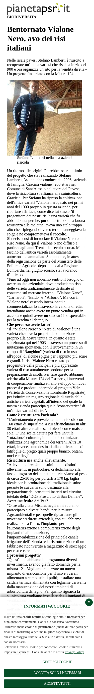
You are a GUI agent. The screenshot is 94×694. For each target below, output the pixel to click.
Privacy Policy (74, 652)
